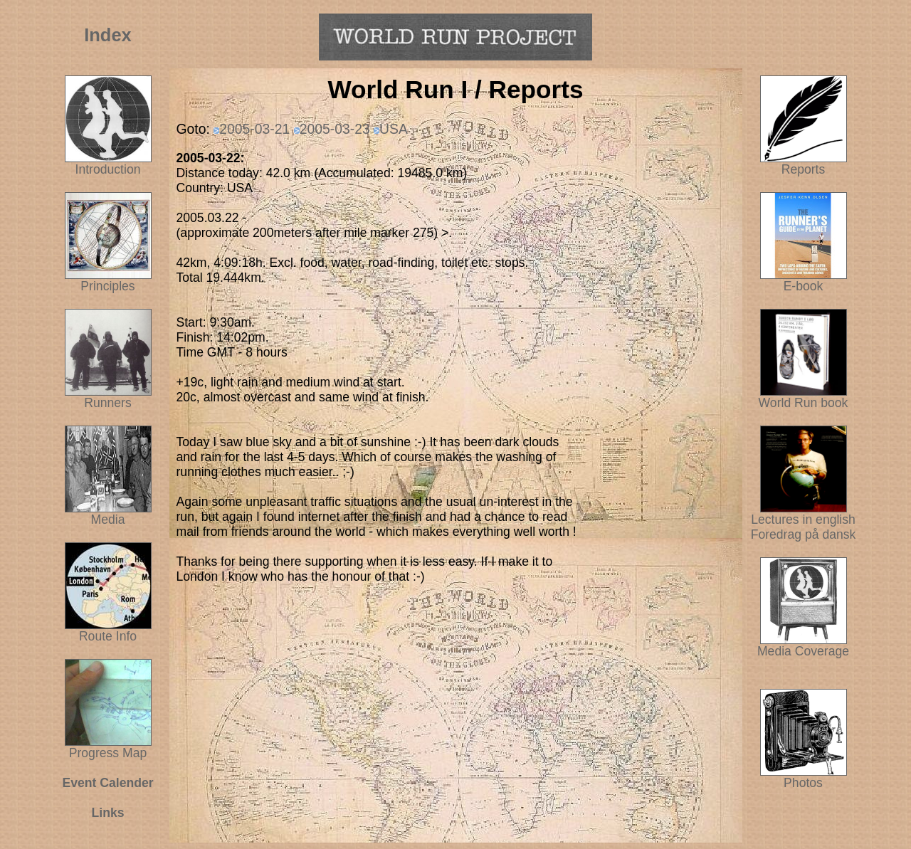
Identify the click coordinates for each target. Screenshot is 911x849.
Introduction (108, 169)
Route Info (108, 636)
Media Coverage (803, 645)
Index (108, 35)
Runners (108, 403)
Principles (107, 286)
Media (108, 519)
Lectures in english (803, 514)
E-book (803, 286)
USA (393, 129)
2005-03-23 (335, 129)
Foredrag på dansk (803, 534)
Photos (803, 777)
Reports (803, 169)
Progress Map (108, 747)
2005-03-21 (254, 129)
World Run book (803, 397)
